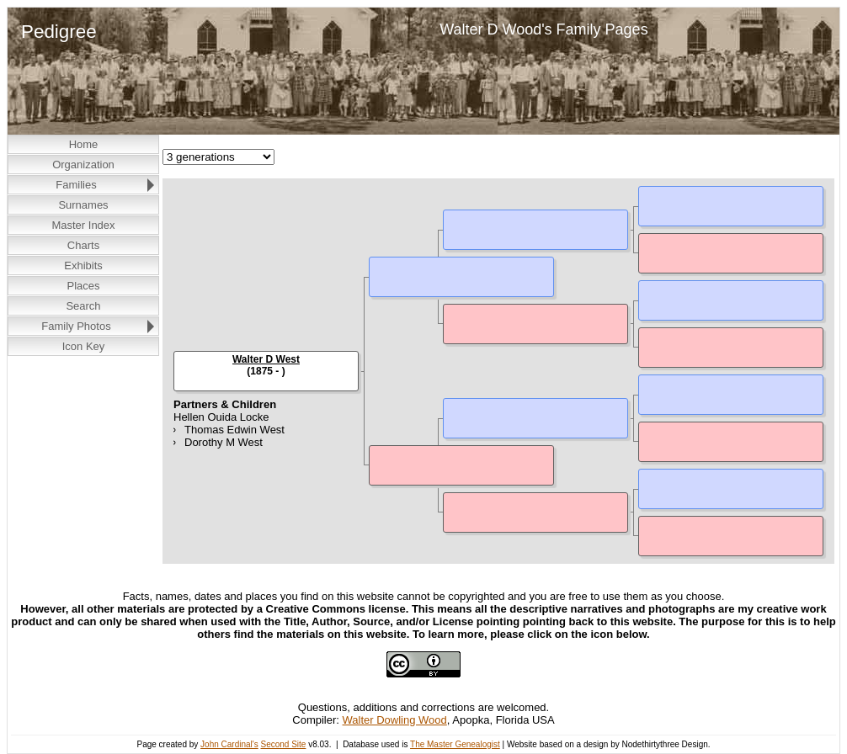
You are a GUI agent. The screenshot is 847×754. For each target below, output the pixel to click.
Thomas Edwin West (234, 429)
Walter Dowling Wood (395, 720)
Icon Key (83, 346)
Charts (83, 245)
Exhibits (83, 265)
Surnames (83, 205)
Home (84, 144)
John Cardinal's (229, 744)
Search (83, 306)
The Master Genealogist (455, 744)
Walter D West (266, 359)
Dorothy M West (223, 442)
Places (83, 285)
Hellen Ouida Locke (221, 417)
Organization (83, 164)
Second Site (283, 744)
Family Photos (75, 326)
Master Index (83, 225)
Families (76, 184)
